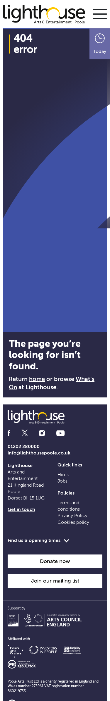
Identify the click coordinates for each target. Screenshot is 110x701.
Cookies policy (73, 522)
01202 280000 (24, 446)
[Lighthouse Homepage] (47, 13)
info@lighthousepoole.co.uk (39, 453)
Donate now (55, 561)
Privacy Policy (72, 515)
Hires (63, 474)
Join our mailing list (55, 581)
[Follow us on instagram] (42, 433)
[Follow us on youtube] (60, 433)
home (37, 379)
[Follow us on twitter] (24, 433)
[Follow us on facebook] (9, 433)
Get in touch (21, 509)
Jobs (62, 481)
